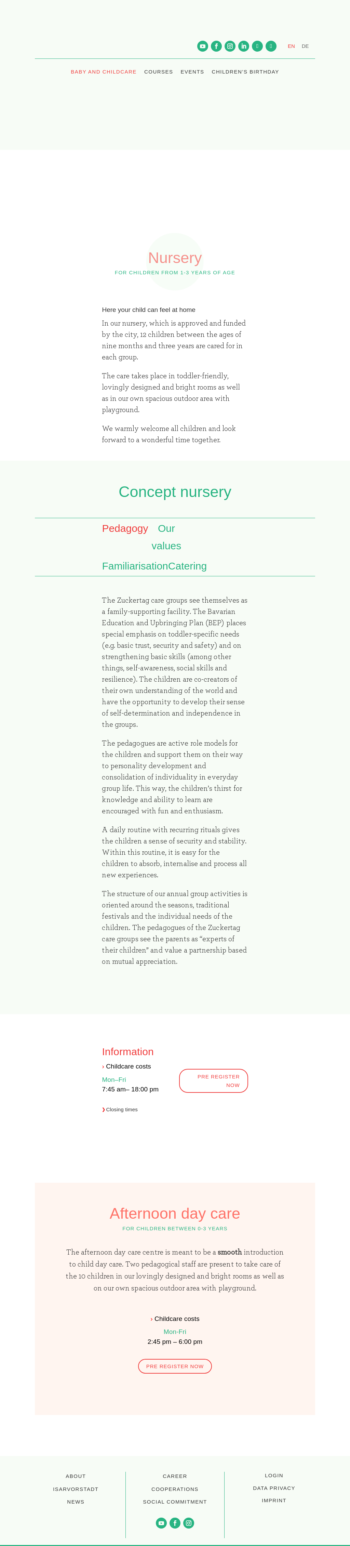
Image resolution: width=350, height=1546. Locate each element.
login (274, 1475)
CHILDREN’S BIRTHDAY (245, 72)
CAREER (175, 1476)
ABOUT (76, 1476)
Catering (187, 566)
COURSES (158, 72)
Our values (166, 537)
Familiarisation (135, 566)
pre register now (219, 1081)
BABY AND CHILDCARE (104, 72)
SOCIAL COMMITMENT (175, 1502)
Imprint (274, 1500)
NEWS (75, 1502)
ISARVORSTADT (75, 1489)
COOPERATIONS (175, 1489)
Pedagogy (125, 528)
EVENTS (192, 72)
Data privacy (274, 1488)
